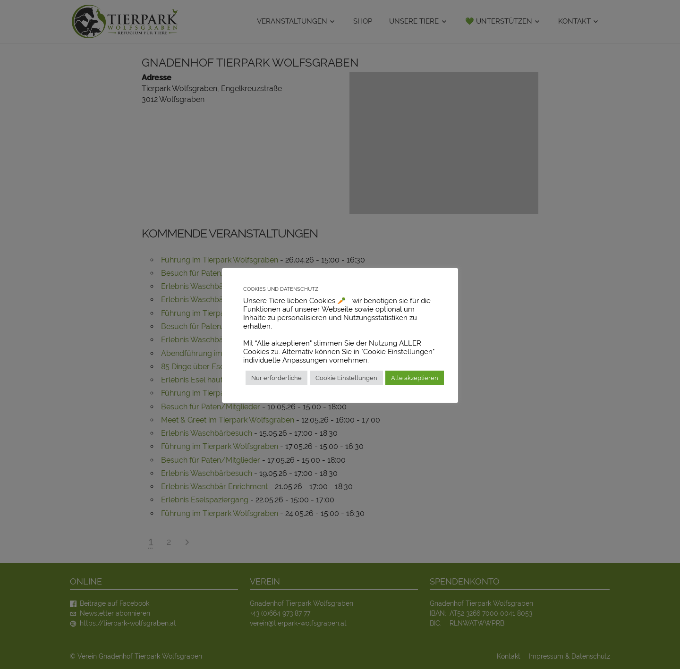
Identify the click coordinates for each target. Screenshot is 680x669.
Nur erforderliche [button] (276, 377)
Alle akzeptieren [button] (414, 377)
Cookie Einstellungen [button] (346, 377)
